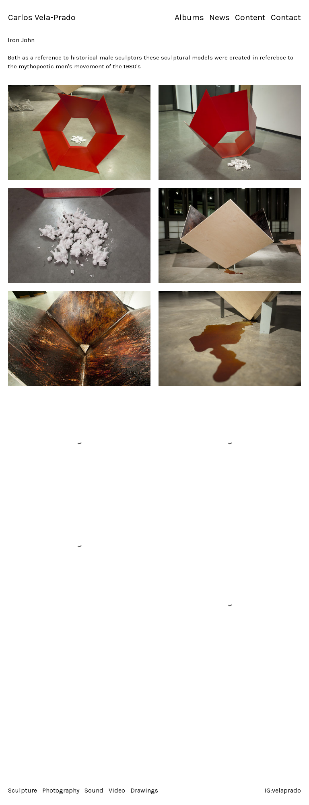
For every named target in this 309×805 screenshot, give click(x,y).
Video (117, 790)
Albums (189, 17)
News (219, 17)
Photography (60, 790)
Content (250, 17)
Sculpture (22, 790)
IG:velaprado (282, 790)
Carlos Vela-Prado (42, 17)
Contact (286, 17)
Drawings (144, 790)
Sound (93, 790)
